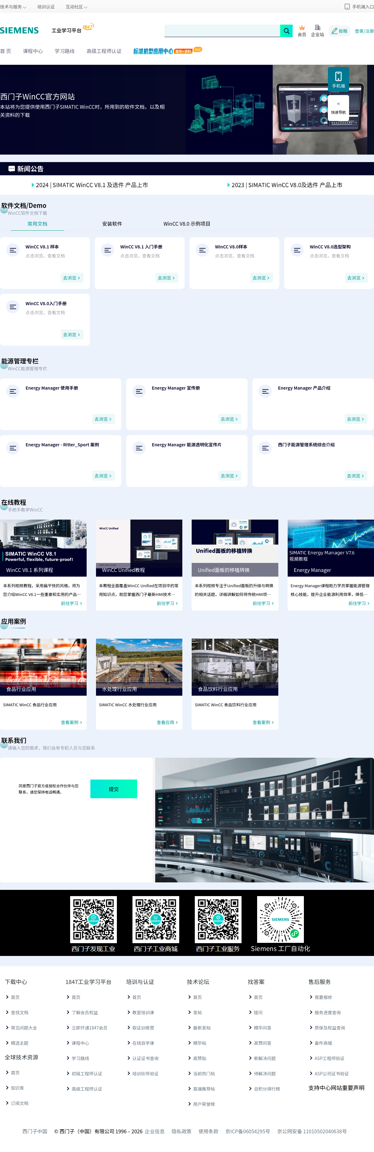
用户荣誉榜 (204, 1104)
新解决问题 (265, 1058)
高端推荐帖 (204, 1089)
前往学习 (72, 603)
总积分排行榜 (267, 1089)
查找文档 (19, 1012)
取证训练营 (143, 1028)
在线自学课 (143, 1043)
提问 (258, 1012)
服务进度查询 (328, 1012)
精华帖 (199, 1043)
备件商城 (323, 1043)
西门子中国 (34, 1131)
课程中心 (33, 51)
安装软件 (112, 223)
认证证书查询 (145, 1058)
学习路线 (65, 51)
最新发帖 (202, 1028)
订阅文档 (19, 1103)
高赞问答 (262, 1043)
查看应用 (168, 722)
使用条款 (208, 1131)
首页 (15, 997)
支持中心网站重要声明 (337, 1087)
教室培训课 (143, 1012)
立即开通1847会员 (90, 1028)
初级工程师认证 (87, 1073)
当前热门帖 (204, 1073)
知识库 (17, 1088)
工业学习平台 (67, 30)
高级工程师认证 (104, 51)
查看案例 (72, 722)
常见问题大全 (24, 1028)
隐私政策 (182, 1131)
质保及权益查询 (330, 1028)
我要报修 (323, 997)
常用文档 (37, 223)
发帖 (197, 1012)
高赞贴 (199, 1058)
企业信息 (155, 1131)
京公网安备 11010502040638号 (312, 1131)
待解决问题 (265, 1073)
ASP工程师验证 (330, 1058)
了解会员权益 (85, 1012)
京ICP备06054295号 (247, 1131)
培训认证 (46, 6)
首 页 (5, 51)
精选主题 (19, 1043)
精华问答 (262, 1028)
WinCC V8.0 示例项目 (187, 223)
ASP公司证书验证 (332, 1073)
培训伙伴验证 (145, 1073)
